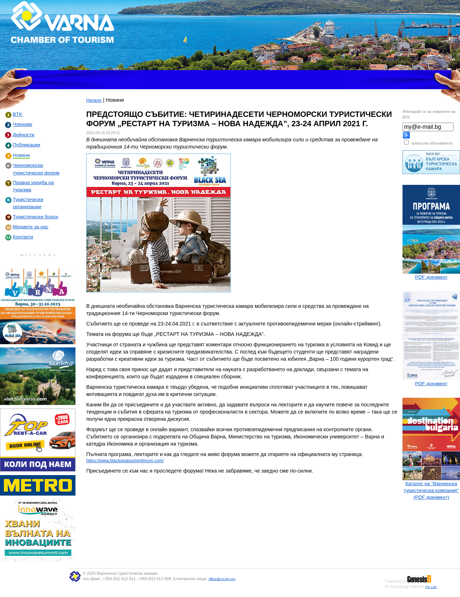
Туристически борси (35, 216)
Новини (21, 155)
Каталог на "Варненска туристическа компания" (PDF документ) (431, 490)
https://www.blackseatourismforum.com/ (125, 460)
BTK (17, 114)
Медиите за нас (31, 226)
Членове (22, 124)
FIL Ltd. (431, 587)
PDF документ (431, 277)
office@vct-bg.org (221, 579)
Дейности (23, 134)
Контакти (23, 237)
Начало (94, 100)
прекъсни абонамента (431, 143)
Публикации (26, 144)
